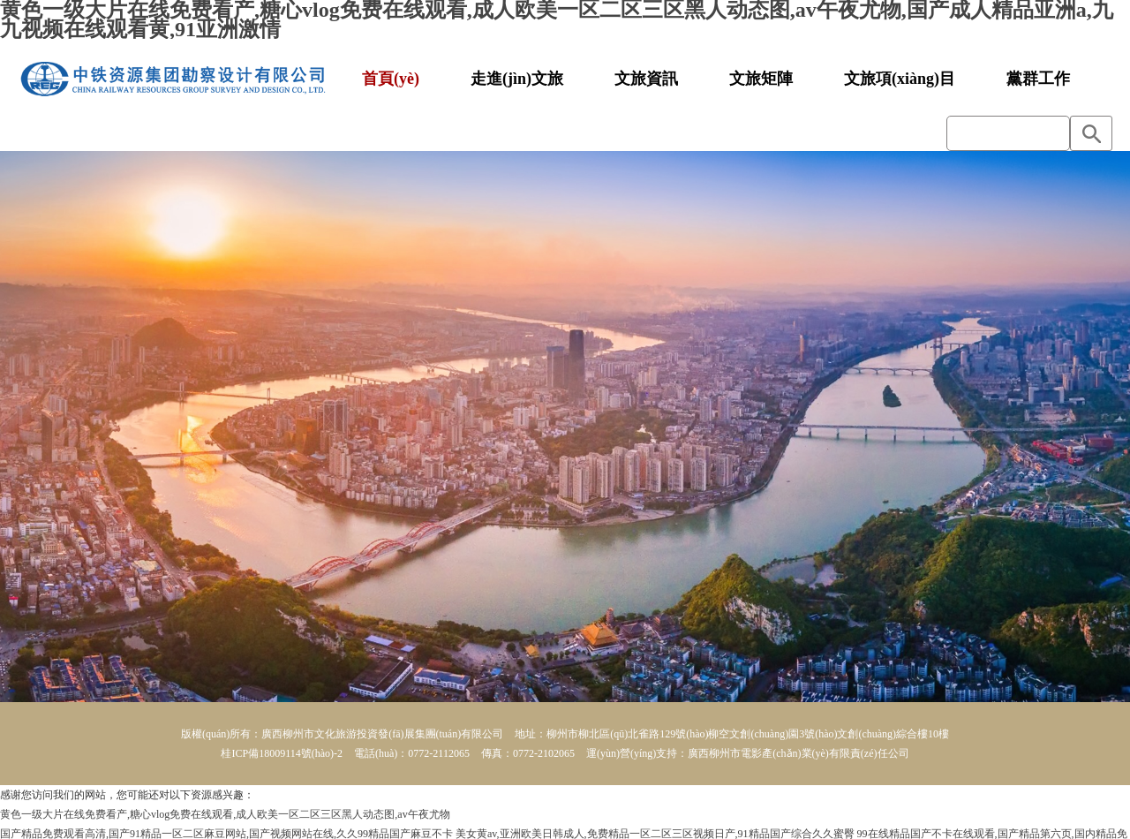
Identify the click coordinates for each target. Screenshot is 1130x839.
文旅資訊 (646, 78)
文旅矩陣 (761, 78)
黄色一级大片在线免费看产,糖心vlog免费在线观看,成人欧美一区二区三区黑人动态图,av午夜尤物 (225, 814)
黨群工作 (1038, 78)
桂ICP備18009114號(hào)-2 (282, 753)
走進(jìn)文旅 (517, 78)
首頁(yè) (390, 78)
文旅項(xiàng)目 (899, 78)
